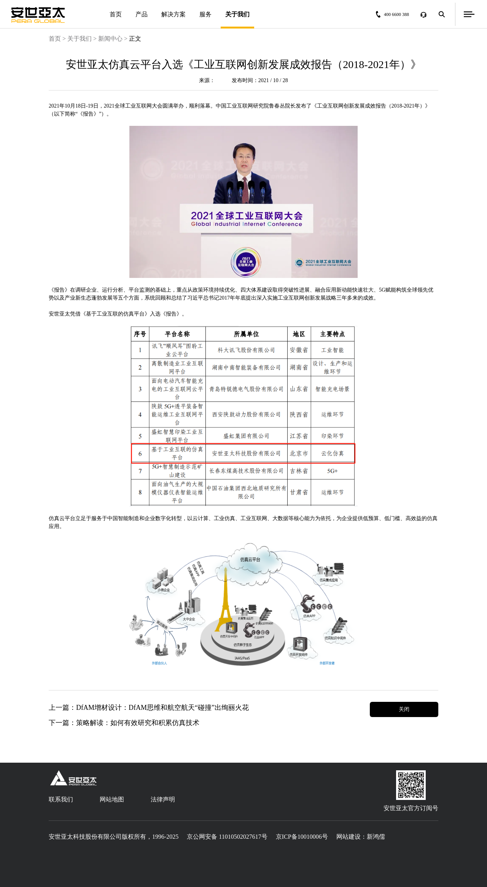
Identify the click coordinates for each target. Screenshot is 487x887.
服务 (205, 14)
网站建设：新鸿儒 (360, 836)
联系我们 (61, 799)
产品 (141, 14)
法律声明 (163, 799)
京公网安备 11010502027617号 (227, 836)
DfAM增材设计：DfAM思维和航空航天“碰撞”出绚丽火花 (162, 707)
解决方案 (173, 14)
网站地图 (112, 799)
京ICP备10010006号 (302, 836)
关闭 (404, 709)
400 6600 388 (394, 14)
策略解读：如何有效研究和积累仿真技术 (137, 723)
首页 (116, 14)
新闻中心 (110, 38)
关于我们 (237, 20)
